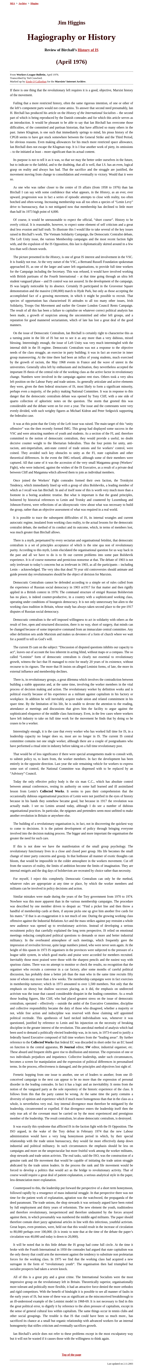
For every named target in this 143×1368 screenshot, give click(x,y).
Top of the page (71, 1354)
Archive (23, 3)
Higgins (34, 3)
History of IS (88, 50)
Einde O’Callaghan (36, 81)
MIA (12, 3)
